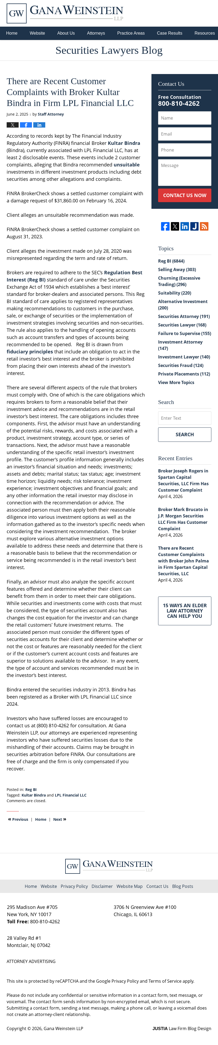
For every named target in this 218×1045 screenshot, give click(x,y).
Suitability (174, 293)
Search (185, 434)
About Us (66, 33)
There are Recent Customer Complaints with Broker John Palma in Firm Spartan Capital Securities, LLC (183, 561)
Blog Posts (182, 886)
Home (12, 33)
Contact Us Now (184, 195)
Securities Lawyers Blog (65, 13)
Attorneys (96, 33)
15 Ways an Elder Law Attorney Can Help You (185, 610)
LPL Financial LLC (71, 795)
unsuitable (127, 164)
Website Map (130, 886)
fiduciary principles (30, 351)
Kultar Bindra (124, 143)
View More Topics (176, 382)
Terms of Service (165, 981)
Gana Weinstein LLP (63, 1028)
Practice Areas (131, 33)
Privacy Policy (74, 886)
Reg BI (31, 789)
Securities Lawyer (182, 325)
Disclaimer (102, 886)
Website (37, 33)
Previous (18, 818)
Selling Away (177, 269)
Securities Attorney (184, 316)
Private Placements (184, 374)
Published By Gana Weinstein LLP (183, 13)
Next (59, 818)
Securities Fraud (180, 365)
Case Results (169, 33)
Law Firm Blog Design (182, 1028)
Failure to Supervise (184, 333)
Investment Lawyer (184, 357)
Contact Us (157, 886)
